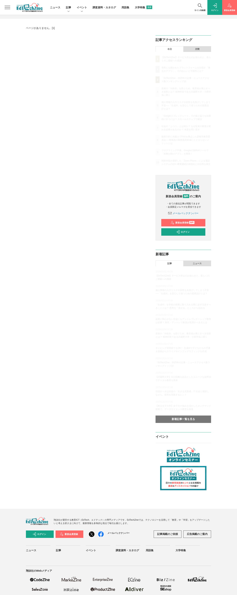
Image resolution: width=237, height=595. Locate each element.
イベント (82, 7)
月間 (197, 49)
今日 (169, 49)
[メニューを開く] (7, 7)
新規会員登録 (182, 223)
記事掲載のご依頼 (167, 534)
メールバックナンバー (183, 213)
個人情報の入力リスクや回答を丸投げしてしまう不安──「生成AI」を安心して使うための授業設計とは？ (185, 105)
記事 (68, 7)
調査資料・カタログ (104, 7)
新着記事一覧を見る (183, 419)
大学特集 (143, 7)
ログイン (183, 232)
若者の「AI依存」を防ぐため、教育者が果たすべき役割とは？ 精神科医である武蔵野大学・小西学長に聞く (186, 91)
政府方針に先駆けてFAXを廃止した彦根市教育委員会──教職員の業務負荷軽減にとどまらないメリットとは (185, 140)
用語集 (125, 7)
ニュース (55, 7)
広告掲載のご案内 (197, 534)
